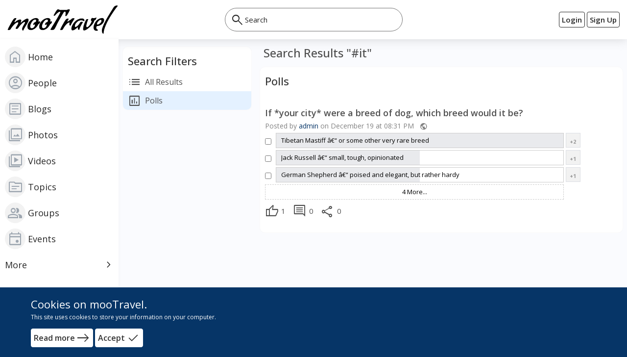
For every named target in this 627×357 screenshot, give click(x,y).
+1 (573, 158)
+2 (573, 141)
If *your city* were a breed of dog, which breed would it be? (394, 113)
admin (308, 125)
